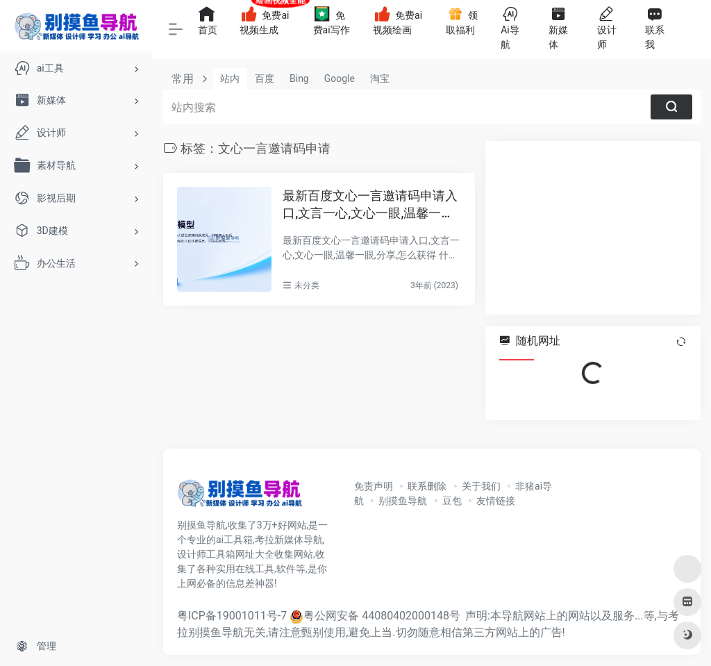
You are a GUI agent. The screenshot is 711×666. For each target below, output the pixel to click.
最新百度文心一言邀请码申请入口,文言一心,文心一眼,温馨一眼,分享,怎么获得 (370, 205)
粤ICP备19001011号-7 (232, 615)
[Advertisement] (593, 228)
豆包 (452, 500)
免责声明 (373, 486)
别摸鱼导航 (402, 500)
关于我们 (481, 486)
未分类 (306, 285)
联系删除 (427, 486)
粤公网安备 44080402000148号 (381, 615)
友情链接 (495, 500)
